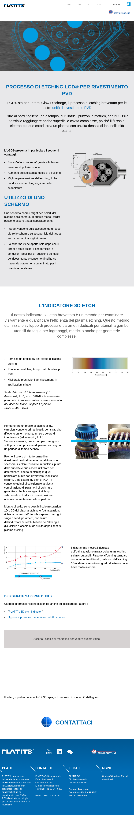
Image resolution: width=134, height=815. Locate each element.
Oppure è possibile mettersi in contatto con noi (36, 617)
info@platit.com (51, 785)
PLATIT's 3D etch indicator (25, 611)
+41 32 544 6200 (53, 789)
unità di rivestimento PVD (72, 108)
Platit (7, 768)
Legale (75, 768)
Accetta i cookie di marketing (51, 638)
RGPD (106, 768)
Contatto (115, 4)
